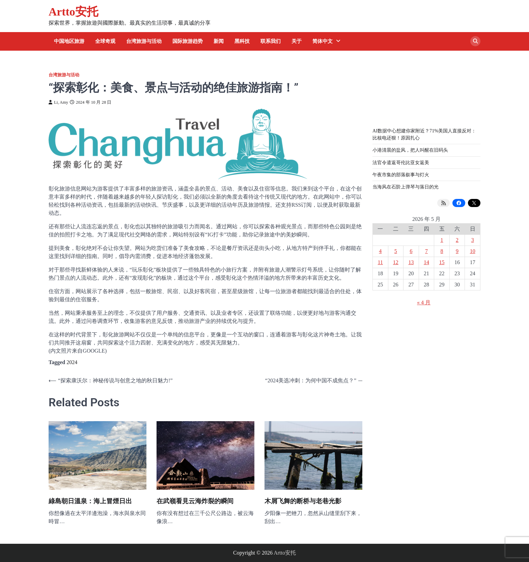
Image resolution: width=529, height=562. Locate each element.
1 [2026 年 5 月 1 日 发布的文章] (442, 240)
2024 (71, 362)
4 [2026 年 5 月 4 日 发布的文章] (380, 251)
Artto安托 (73, 11)
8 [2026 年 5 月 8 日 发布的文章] (442, 251)
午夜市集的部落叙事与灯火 (400, 174)
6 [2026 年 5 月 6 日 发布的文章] (411, 251)
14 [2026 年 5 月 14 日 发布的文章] (426, 262)
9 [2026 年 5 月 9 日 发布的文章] (457, 251)
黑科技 (242, 41)
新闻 (219, 41)
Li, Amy (58, 102)
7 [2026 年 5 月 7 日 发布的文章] (426, 251)
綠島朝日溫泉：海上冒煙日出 (90, 501)
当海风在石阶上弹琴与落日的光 (405, 186)
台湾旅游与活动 (144, 41)
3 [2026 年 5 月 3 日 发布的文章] (472, 240)
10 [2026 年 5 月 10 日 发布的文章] (472, 251)
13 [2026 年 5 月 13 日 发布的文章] (411, 262)
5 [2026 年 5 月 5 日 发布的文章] (395, 251)
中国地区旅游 (69, 41)
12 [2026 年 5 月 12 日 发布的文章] (395, 262)
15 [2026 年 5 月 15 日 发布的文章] (442, 262)
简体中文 (322, 41)
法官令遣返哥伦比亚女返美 (400, 162)
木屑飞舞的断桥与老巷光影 (302, 501)
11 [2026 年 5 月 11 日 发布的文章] (380, 262)
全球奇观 (105, 41)
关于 (296, 41)
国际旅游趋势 (187, 41)
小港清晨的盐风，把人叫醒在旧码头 (410, 150)
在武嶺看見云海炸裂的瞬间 (195, 501)
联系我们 (270, 41)
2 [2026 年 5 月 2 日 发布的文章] (457, 240)
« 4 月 (423, 302)
